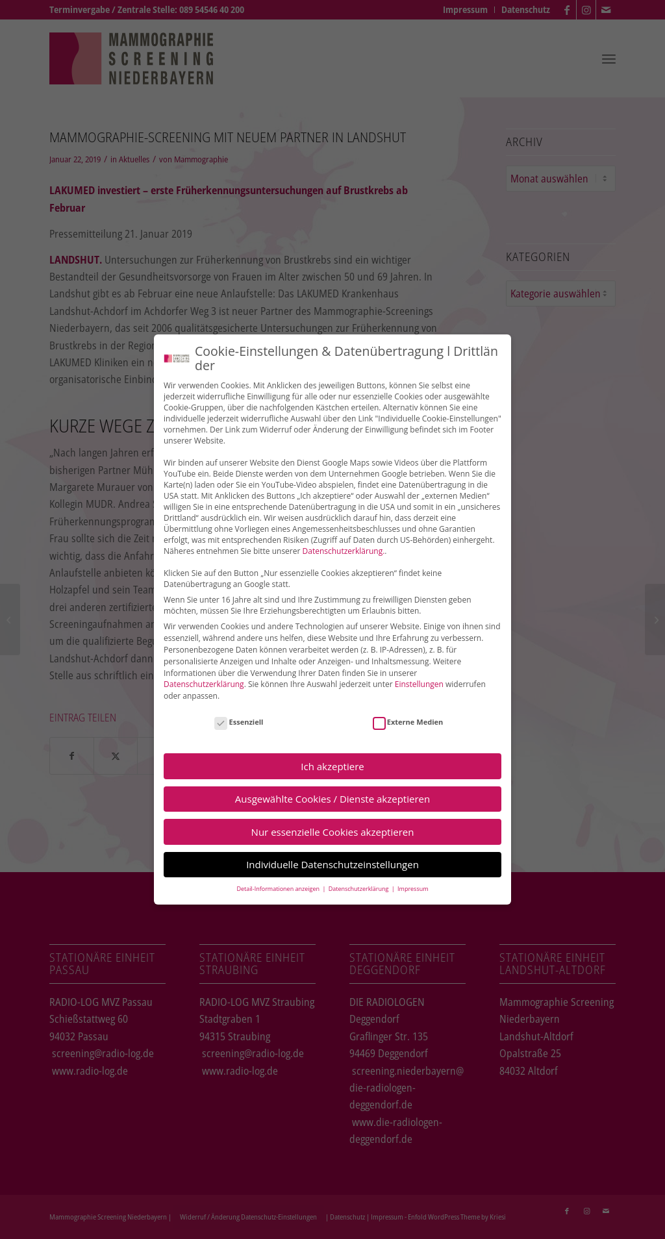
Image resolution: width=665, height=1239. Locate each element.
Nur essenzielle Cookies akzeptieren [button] (332, 830)
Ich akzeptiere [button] (332, 764)
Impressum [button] (413, 888)
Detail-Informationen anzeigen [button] (278, 888)
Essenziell (238, 720)
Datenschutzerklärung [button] (359, 888)
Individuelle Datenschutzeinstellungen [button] (332, 863)
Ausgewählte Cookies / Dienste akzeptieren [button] (332, 798)
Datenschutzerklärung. (344, 550)
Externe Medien (408, 720)
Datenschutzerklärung (204, 683)
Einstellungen (419, 683)
